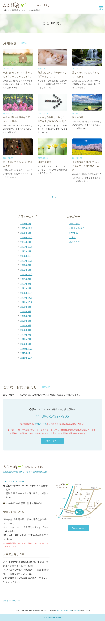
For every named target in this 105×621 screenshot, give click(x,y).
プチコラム (74, 223)
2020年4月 (25, 330)
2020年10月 (26, 302)
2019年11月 (26, 353)
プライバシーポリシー (11, 601)
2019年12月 (26, 348)
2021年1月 (25, 288)
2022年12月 (26, 256)
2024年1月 (25, 242)
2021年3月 (25, 279)
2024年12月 (26, 237)
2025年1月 (25, 233)
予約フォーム (41, 424)
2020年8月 (25, 311)
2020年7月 (25, 316)
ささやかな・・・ (78, 242)
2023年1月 (25, 251)
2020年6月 (25, 321)
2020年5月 (25, 325)
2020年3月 (25, 335)
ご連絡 (72, 237)
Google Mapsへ (79, 528)
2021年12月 (26, 274)
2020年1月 (25, 344)
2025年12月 (26, 228)
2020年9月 (25, 307)
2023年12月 (26, 247)
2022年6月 (25, 265)
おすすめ (73, 233)
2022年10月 (26, 261)
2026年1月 (25, 223)
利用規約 (76, 610)
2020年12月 (26, 293)
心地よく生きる (77, 228)
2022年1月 (25, 270)
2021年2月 (25, 284)
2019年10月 (26, 358)
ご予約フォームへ (52, 441)
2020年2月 (25, 339)
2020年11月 (26, 298)
